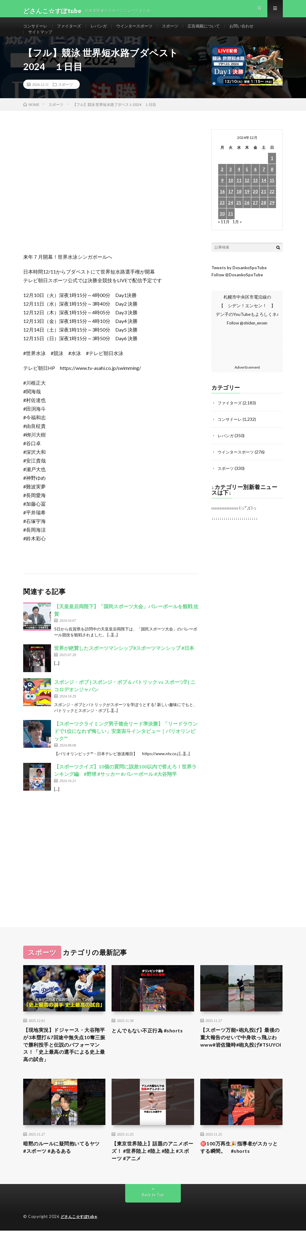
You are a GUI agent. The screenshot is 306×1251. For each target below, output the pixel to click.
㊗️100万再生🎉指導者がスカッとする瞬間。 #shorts (240, 1166)
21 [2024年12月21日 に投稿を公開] (263, 206)
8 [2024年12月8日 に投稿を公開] (272, 184)
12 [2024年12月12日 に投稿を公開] (246, 195)
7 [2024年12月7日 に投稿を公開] (263, 184)
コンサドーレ (36, 30)
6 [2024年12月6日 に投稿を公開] (255, 184)
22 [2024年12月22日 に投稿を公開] (272, 206)
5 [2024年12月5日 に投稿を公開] (247, 184)
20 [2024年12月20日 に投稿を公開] (255, 206)
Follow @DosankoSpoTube (237, 289)
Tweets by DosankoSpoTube (239, 282)
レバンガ (103, 30)
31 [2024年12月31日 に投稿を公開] (230, 229)
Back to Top (153, 1215)
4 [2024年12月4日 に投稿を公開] (239, 184)
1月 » (237, 236)
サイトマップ (41, 42)
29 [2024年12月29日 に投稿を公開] (272, 217)
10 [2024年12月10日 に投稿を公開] (230, 195)
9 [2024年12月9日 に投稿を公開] (222, 195)
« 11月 (224, 236)
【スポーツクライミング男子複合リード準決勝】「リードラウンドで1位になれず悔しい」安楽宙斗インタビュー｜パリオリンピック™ (126, 746)
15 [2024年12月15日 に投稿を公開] (272, 195)
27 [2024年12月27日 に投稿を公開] (255, 217)
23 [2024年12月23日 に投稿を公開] (222, 217)
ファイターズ (72, 30)
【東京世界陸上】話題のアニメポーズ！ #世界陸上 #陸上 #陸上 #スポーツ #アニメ (152, 1170)
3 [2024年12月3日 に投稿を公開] (230, 184)
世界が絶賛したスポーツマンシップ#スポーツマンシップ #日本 (124, 663)
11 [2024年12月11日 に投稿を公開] (238, 195)
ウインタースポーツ (140, 30)
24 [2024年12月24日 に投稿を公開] (230, 217)
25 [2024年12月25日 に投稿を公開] (238, 217)
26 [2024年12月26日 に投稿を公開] (246, 217)
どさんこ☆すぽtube (80, 1237)
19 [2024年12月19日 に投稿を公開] (246, 206)
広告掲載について (214, 30)
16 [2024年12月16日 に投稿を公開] (222, 206)
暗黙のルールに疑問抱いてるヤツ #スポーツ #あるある (63, 1166)
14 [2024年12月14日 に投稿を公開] (263, 195)
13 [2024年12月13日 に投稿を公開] (255, 195)
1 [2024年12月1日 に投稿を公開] (272, 173)
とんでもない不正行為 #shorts (151, 1043)
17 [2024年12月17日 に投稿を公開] (230, 206)
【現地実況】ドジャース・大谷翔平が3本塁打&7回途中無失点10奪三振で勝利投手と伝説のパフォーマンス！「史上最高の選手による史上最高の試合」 (63, 1060)
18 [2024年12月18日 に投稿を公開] (238, 206)
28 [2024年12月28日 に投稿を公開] (263, 217)
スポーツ (178, 30)
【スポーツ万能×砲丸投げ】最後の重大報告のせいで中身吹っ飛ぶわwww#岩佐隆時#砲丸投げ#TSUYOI (240, 1056)
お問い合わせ (254, 30)
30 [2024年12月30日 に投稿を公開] (222, 229)
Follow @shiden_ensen (247, 338)
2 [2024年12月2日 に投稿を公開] (222, 184)
